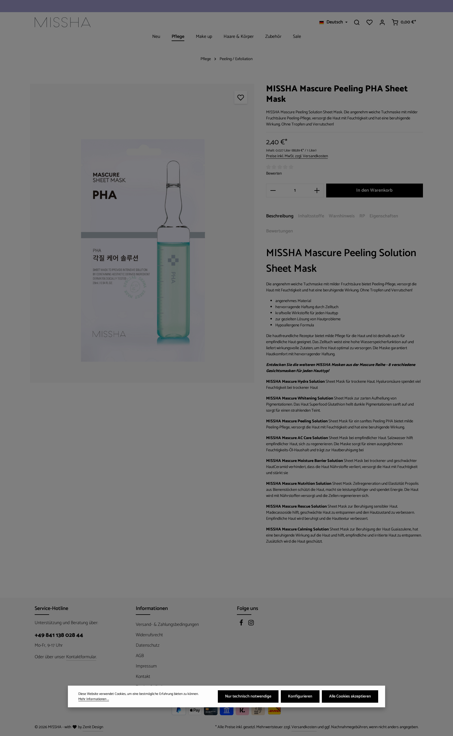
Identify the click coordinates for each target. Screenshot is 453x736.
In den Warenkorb (374, 190)
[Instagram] (251, 624)
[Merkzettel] (369, 22)
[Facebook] (242, 624)
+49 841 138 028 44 (59, 635)
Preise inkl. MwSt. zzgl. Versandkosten (297, 156)
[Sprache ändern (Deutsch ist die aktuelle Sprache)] (333, 22)
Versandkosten (304, 727)
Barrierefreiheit (149, 687)
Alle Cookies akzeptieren (350, 702)
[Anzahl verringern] (273, 190)
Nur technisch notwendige (248, 702)
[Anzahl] (295, 190)
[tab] (280, 216)
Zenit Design (93, 727)
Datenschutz (147, 645)
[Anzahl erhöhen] (317, 190)
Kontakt (143, 676)
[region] (142, 233)
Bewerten (274, 173)
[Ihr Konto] (382, 22)
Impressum (146, 666)
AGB (140, 656)
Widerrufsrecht (149, 635)
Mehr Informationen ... (93, 705)
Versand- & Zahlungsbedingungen (167, 624)
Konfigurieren (300, 702)
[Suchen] (357, 22)
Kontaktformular (81, 657)
